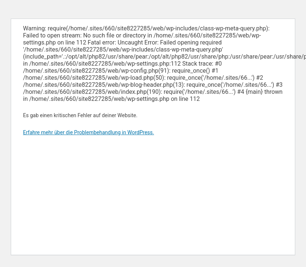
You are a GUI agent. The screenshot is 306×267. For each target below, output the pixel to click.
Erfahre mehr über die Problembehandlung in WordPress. (88, 132)
